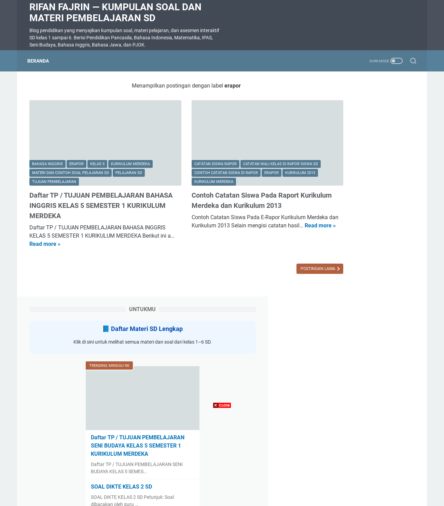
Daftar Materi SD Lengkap (368, 105)
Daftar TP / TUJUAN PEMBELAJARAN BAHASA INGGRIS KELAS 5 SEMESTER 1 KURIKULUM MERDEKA (88, 191)
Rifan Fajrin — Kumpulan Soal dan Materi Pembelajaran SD (115, 12)
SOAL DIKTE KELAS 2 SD (347, 273)
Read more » (104, 230)
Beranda (40, 61)
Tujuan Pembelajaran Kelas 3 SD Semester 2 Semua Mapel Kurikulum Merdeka (362, 371)
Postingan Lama (263, 255)
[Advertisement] (222, 458)
